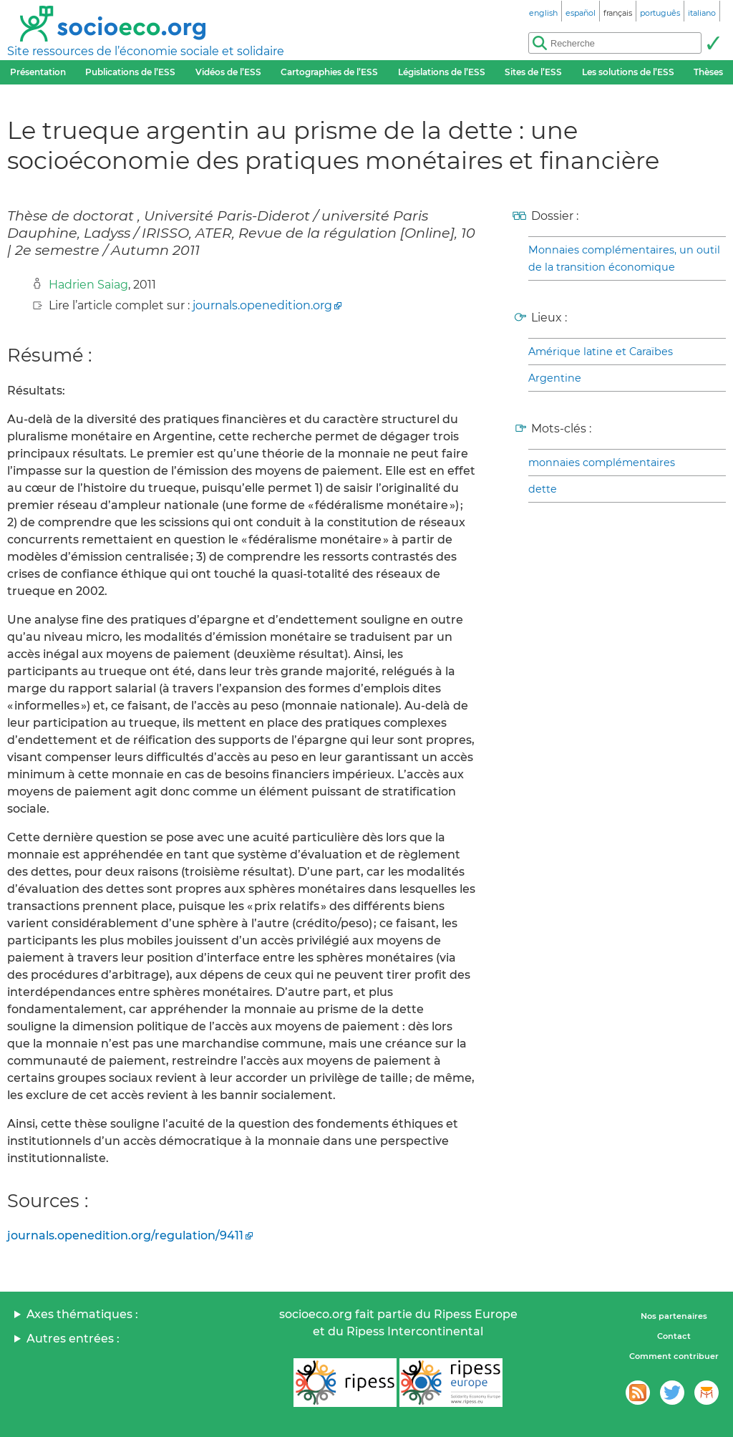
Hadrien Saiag (88, 284)
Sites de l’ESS (533, 72)
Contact (674, 1336)
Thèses (708, 72)
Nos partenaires (674, 1316)
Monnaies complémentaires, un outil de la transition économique (624, 258)
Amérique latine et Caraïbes (600, 351)
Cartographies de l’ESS (329, 72)
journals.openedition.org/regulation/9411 (125, 1235)
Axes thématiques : (82, 1314)
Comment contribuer (674, 1356)
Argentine (554, 378)
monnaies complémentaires (601, 462)
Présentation (38, 72)
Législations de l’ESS (441, 72)
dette (542, 489)
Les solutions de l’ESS (628, 72)
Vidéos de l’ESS (228, 72)
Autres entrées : (73, 1338)
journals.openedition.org (262, 305)
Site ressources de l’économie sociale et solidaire (145, 51)
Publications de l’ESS (130, 72)
